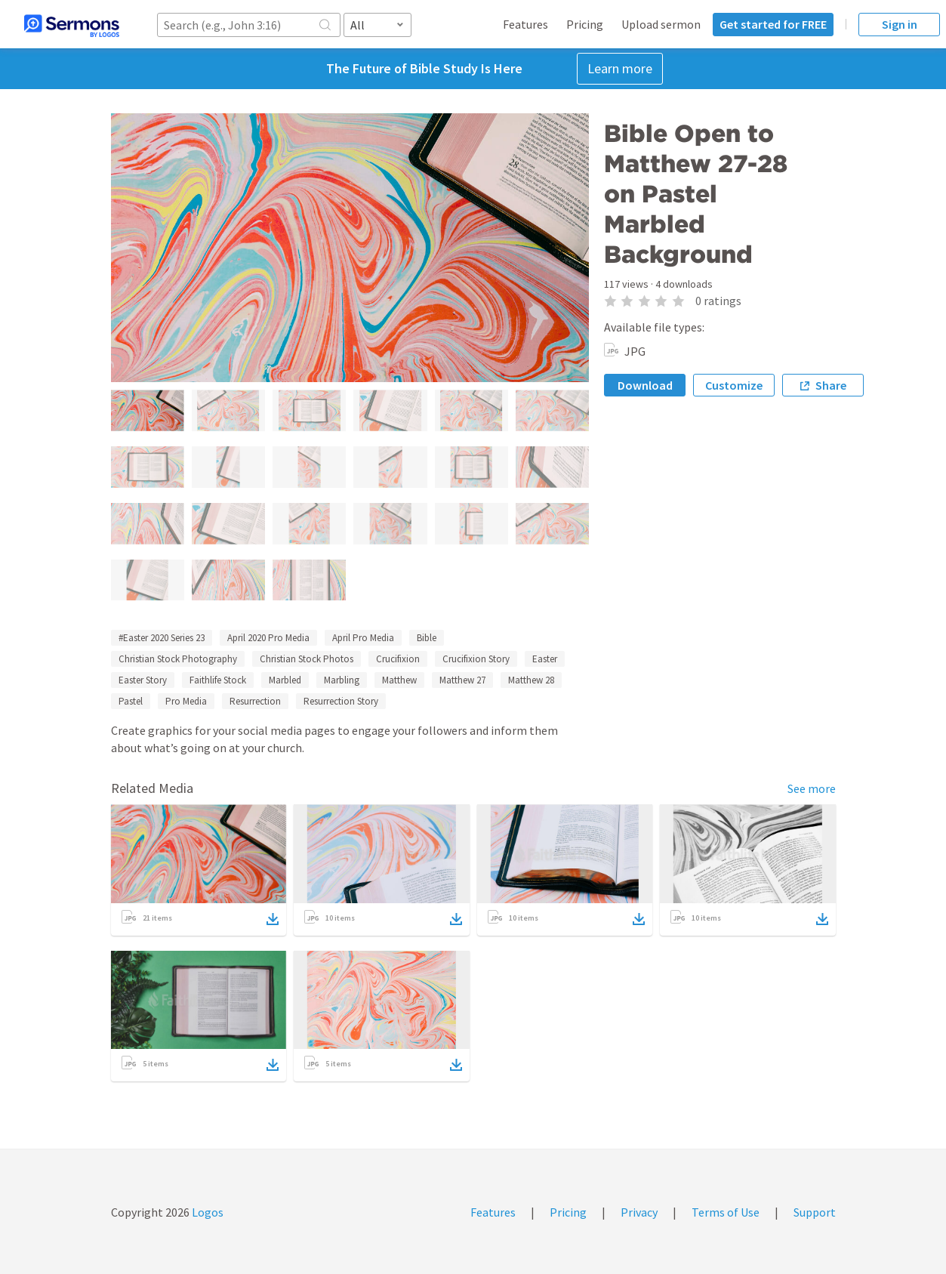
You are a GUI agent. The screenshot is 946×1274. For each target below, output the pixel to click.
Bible (426, 637)
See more (811, 788)
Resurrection (255, 701)
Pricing (584, 24)
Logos (206, 1212)
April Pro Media (363, 637)
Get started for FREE (773, 24)
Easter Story (143, 680)
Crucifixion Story (476, 658)
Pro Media (186, 701)
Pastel (131, 701)
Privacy (639, 1212)
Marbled (285, 680)
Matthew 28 (531, 680)
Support (814, 1212)
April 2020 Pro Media (268, 637)
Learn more (619, 68)
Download (645, 385)
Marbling (341, 680)
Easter (544, 658)
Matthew (399, 680)
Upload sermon (661, 24)
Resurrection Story (341, 701)
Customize (734, 385)
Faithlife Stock (218, 680)
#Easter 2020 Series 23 (162, 637)
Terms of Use (726, 1212)
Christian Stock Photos (306, 658)
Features (525, 24)
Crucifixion (398, 658)
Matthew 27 (462, 680)
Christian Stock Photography (178, 658)
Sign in (899, 24)
